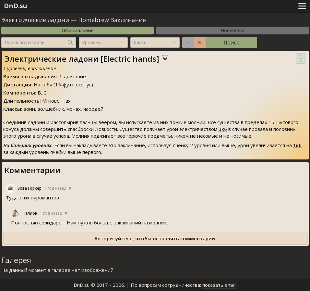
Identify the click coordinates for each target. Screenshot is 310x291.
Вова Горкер (30, 188)
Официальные (78, 30)
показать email (219, 285)
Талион (30, 213)
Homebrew (232, 30)
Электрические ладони (35, 20)
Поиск (231, 42)
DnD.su (15, 5)
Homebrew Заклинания (112, 20)
